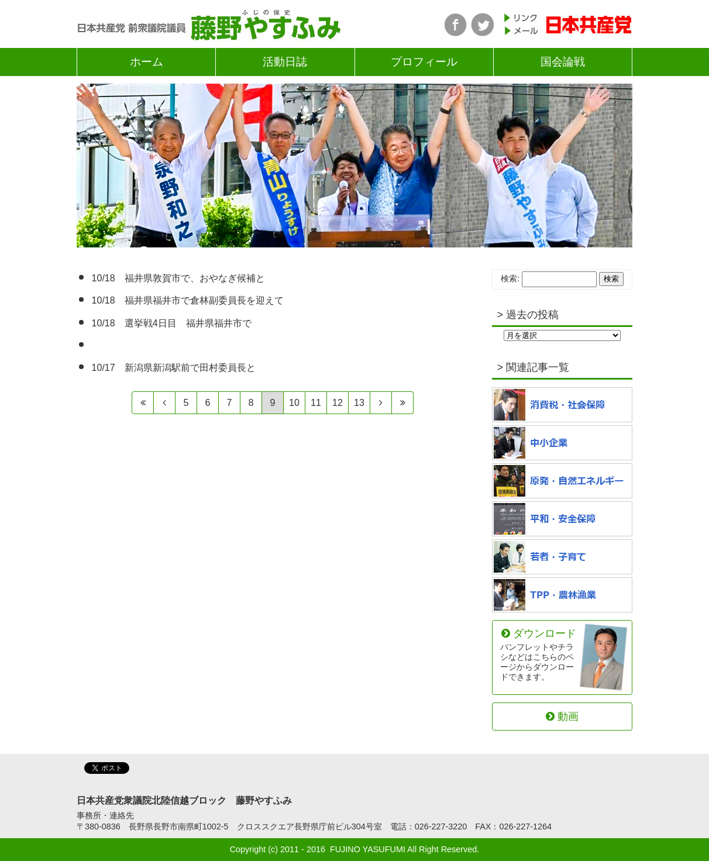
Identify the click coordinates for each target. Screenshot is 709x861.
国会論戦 (563, 62)
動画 (562, 716)
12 (337, 403)
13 (359, 403)
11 (316, 403)
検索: (510, 278)
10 (294, 403)
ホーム (146, 62)
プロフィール (424, 62)
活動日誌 (285, 62)
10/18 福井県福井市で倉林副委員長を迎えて (188, 300)
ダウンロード (538, 654)
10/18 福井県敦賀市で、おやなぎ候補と (178, 278)
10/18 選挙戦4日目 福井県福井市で (172, 323)
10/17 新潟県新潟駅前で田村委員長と (174, 368)
